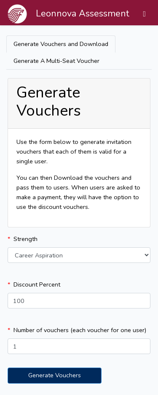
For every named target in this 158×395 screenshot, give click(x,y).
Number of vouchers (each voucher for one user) (79, 330)
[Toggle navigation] (144, 14)
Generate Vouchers (54, 375)
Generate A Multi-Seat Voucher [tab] (56, 61)
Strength (25, 239)
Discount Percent (36, 284)
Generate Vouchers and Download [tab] (60, 44)
